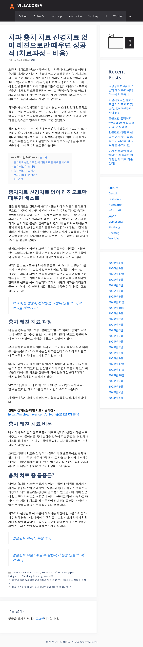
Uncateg (38, 576)
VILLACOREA (29, 5)
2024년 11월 (116, 302)
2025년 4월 (115, 285)
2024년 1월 (115, 358)
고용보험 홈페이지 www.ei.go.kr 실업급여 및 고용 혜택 (121, 122)
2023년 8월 (115, 386)
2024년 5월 (115, 336)
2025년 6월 (115, 279)
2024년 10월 (116, 308)
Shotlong (93, 16)
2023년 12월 (116, 364)
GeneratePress (89, 642)
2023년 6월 (115, 398)
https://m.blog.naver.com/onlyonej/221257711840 (43, 414)
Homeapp (56, 16)
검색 (111, 35)
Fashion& (38, 16)
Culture (23, 16)
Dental (25, 572)
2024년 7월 (115, 324)
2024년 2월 (115, 353)
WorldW (117, 16)
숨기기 (43, 157)
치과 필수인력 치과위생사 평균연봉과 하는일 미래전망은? (42, 586)
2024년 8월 (115, 319)
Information (75, 16)
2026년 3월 (115, 263)
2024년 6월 (115, 330)
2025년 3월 (115, 291)
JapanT (72, 572)
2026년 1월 (115, 268)
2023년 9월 (115, 381)
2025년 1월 (115, 296)
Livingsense (14, 576)
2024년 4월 (115, 341)
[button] (130, 16)
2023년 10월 (116, 375)
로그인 (40, 618)
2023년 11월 (116, 369)
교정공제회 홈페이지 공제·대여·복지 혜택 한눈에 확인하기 (121, 90)
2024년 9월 (115, 313)
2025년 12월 (116, 274)
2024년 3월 (115, 347)
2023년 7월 (115, 392)
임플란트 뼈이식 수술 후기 (31, 538)
